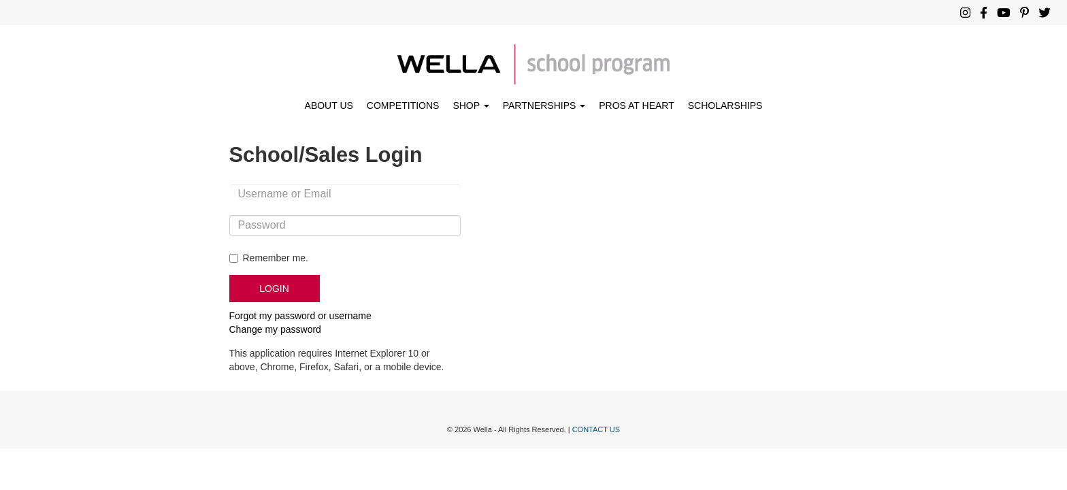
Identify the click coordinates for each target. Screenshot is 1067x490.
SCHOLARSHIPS (725, 105)
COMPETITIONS (403, 105)
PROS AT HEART (636, 105)
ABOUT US (329, 105)
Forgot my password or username (300, 315)
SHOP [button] (471, 105)
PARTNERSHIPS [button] (544, 105)
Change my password (275, 329)
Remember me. (275, 257)
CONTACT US (596, 429)
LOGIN (274, 288)
